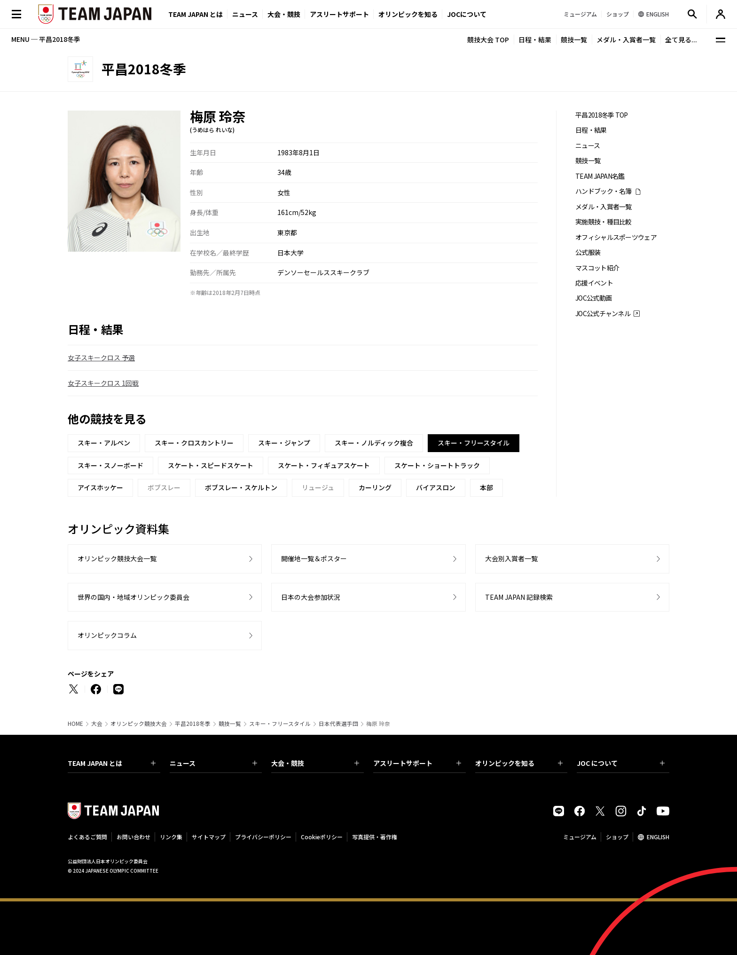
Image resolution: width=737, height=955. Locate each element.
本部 (486, 487)
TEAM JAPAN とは (112, 763)
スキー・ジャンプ (284, 442)
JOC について (621, 763)
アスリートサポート (339, 14)
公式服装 (587, 252)
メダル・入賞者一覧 (626, 39)
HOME (75, 723)
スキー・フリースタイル (280, 723)
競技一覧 (574, 39)
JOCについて (466, 14)
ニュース (245, 14)
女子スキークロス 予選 (101, 357)
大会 (96, 723)
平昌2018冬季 (193, 723)
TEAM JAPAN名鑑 (600, 176)
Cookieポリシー (322, 837)
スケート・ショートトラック (437, 465)
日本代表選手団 (338, 723)
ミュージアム (579, 837)
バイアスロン (435, 487)
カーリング (375, 487)
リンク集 (171, 837)
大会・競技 (315, 763)
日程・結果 (534, 39)
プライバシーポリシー (263, 837)
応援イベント (594, 283)
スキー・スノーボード (110, 465)
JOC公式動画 (593, 298)
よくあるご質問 (87, 837)
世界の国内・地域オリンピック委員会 (133, 597)
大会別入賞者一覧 (511, 558)
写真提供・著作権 (374, 837)
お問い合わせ (133, 837)
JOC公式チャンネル (602, 313)
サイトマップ (209, 837)
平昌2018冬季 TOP (601, 115)
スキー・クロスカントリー (194, 442)
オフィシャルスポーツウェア (616, 237)
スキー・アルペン (104, 442)
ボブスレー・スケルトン (241, 487)
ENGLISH (658, 837)
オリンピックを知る (408, 14)
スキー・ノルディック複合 (374, 442)
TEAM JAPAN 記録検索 (519, 597)
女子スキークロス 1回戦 (103, 383)
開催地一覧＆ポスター (314, 558)
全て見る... (681, 39)
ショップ (617, 837)
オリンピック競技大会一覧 (117, 558)
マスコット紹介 (597, 267)
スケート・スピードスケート (210, 465)
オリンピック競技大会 (138, 723)
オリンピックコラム (107, 635)
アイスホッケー (100, 487)
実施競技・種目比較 (603, 221)
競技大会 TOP (488, 39)
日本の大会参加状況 (310, 597)
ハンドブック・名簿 (603, 191)
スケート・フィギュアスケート (324, 465)
